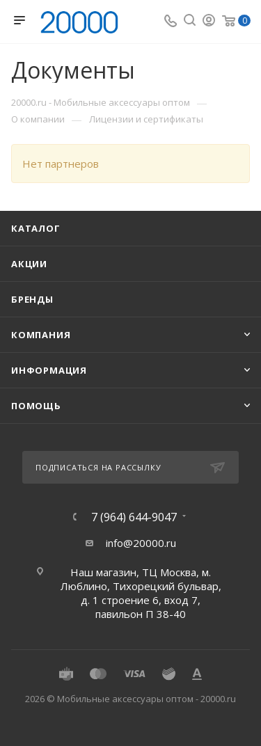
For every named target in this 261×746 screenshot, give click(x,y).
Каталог (36, 228)
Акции (29, 263)
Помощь (36, 405)
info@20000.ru (141, 543)
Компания (40, 334)
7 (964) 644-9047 (134, 517)
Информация (49, 370)
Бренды (32, 299)
